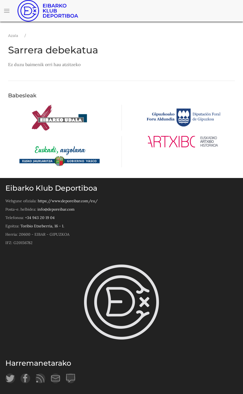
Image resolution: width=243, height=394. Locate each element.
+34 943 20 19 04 (40, 217)
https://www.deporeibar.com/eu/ (68, 200)
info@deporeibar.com (56, 209)
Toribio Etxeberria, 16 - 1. (42, 226)
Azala (13, 35)
